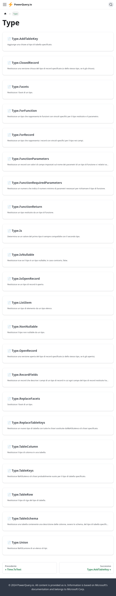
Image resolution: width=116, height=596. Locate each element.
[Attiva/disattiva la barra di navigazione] (4, 4)
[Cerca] (111, 4)
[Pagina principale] (5, 13)
